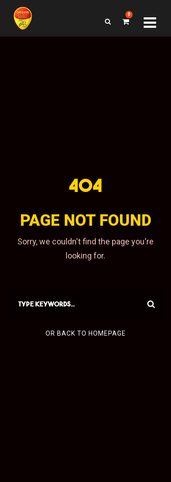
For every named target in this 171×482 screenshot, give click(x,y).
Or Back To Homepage (86, 333)
